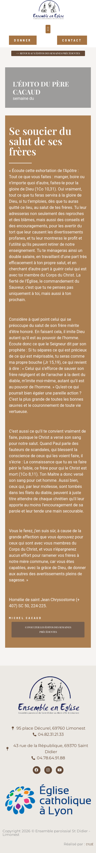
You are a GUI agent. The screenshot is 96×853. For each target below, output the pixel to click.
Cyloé (89, 844)
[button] (48, 29)
